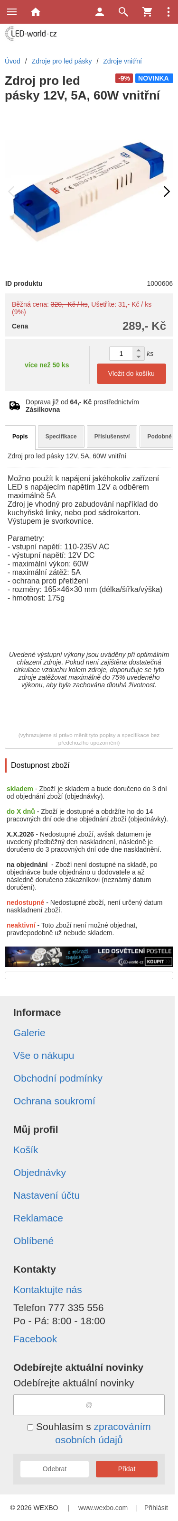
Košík (25, 1149)
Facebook (35, 1338)
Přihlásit (156, 1508)
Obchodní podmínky (58, 1078)
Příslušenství (112, 436)
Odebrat (55, 1469)
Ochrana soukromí (54, 1100)
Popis (20, 436)
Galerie (29, 1032)
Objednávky (39, 1172)
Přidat (127, 1469)
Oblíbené (33, 1240)
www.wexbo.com (103, 1508)
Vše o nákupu (43, 1055)
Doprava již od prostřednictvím (82, 405)
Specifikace (61, 436)
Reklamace (38, 1217)
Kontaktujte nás (47, 1289)
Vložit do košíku (131, 373)
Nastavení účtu (46, 1195)
